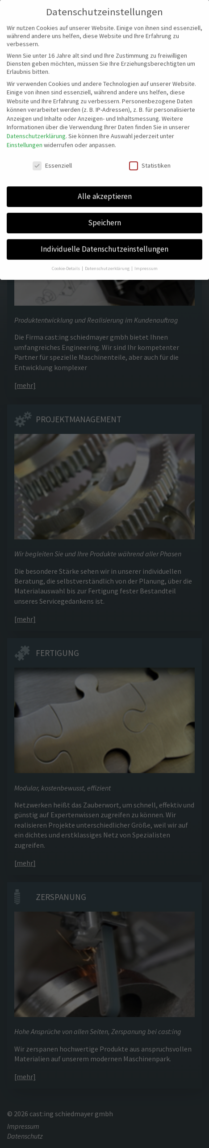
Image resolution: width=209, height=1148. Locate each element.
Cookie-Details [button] (66, 263)
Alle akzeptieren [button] (105, 191)
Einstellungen (24, 139)
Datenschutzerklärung (36, 130)
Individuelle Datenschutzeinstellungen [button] (104, 243)
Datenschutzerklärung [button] (107, 263)
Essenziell (52, 160)
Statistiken (150, 160)
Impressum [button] (146, 263)
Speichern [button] (104, 217)
